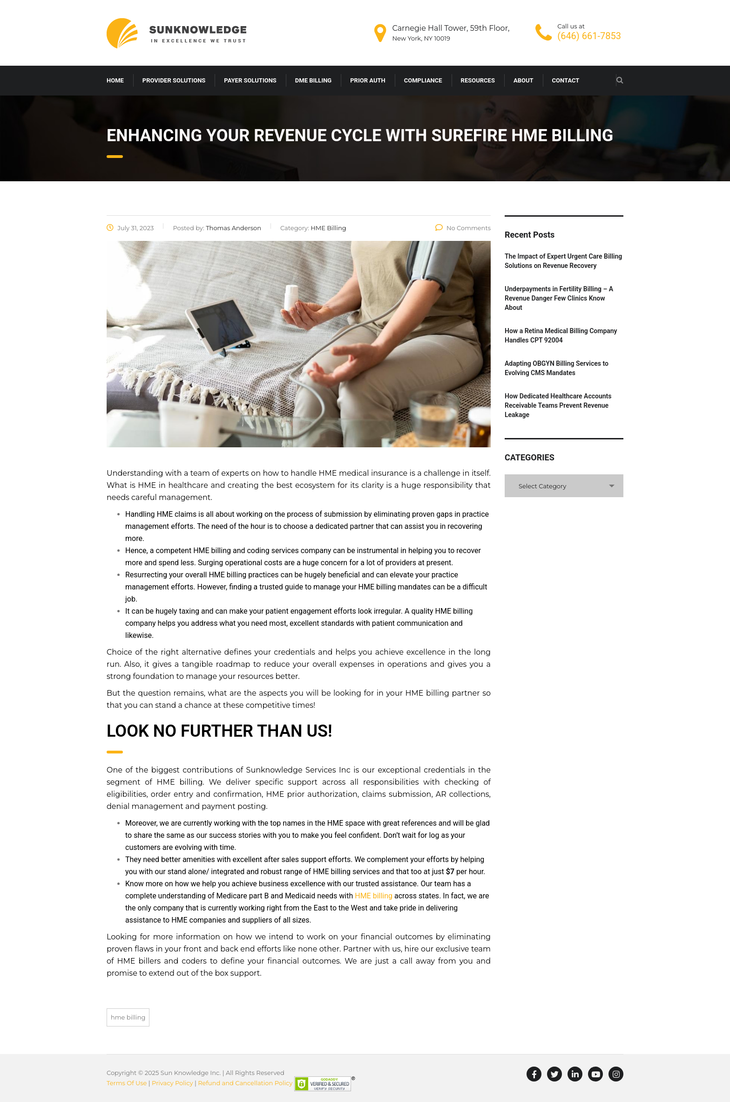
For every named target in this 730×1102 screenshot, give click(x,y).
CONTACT (566, 80)
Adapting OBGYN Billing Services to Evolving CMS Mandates (556, 368)
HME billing (373, 895)
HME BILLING (128, 1017)
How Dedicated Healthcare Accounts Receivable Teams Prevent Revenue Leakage (558, 405)
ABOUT (524, 80)
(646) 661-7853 (589, 35)
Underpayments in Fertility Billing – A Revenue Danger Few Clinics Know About (559, 298)
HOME (115, 80)
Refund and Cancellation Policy (245, 1083)
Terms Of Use (127, 1083)
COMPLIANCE (423, 80)
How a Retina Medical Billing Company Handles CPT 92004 (561, 335)
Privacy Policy (172, 1083)
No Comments (463, 228)
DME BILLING (313, 80)
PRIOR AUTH (367, 80)
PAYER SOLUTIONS (250, 80)
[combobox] (564, 485)
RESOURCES (478, 80)
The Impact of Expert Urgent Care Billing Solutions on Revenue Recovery (563, 261)
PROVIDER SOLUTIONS (174, 80)
